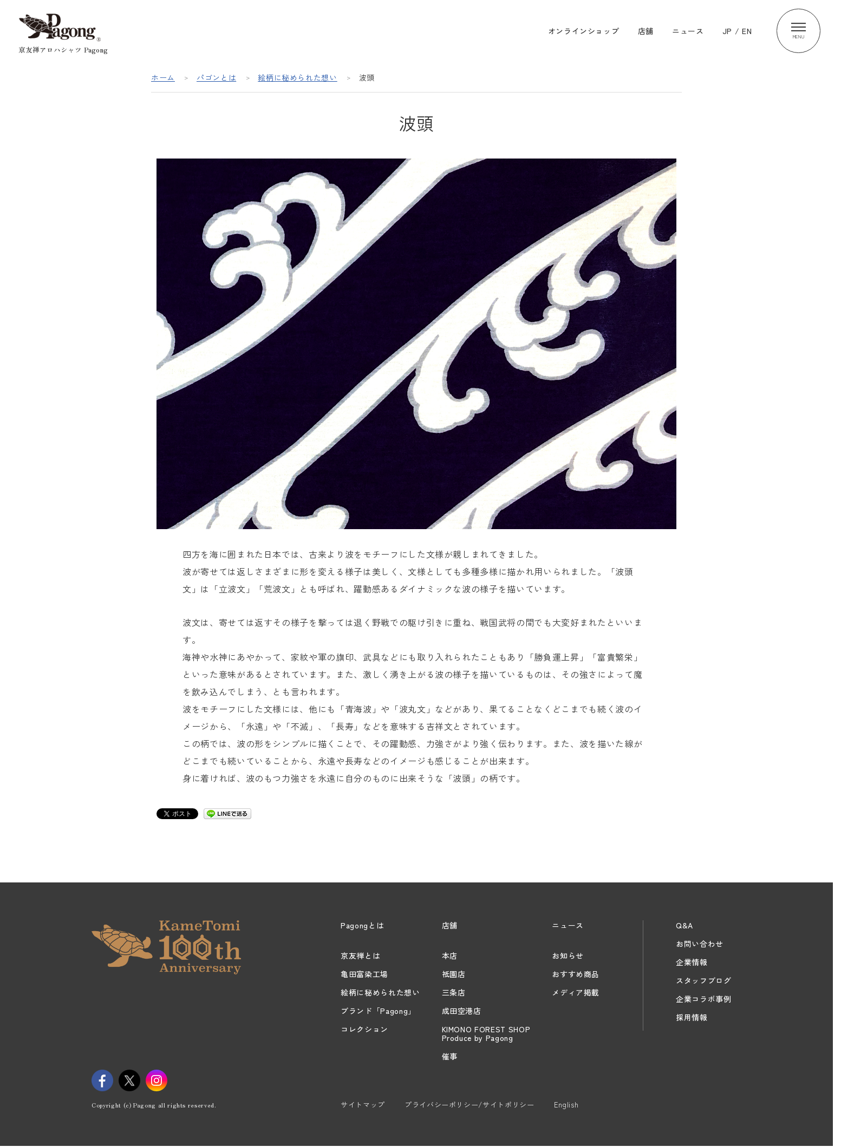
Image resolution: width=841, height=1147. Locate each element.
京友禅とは (360, 955)
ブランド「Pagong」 (378, 1010)
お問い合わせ (699, 943)
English (566, 1104)
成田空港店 (461, 1010)
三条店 (454, 992)
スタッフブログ (704, 980)
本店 (450, 955)
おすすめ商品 (575, 973)
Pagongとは (362, 925)
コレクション (364, 1029)
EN (747, 30)
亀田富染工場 (364, 973)
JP (727, 30)
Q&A (684, 925)
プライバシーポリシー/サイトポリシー (469, 1104)
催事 (450, 1056)
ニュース (688, 30)
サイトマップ (363, 1104)
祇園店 (454, 973)
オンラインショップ (584, 30)
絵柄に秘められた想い (297, 77)
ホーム (163, 77)
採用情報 (692, 1017)
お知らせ (568, 955)
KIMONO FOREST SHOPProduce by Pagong (486, 1033)
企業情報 (692, 962)
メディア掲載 (575, 992)
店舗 (646, 30)
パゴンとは (216, 77)
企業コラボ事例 (704, 998)
